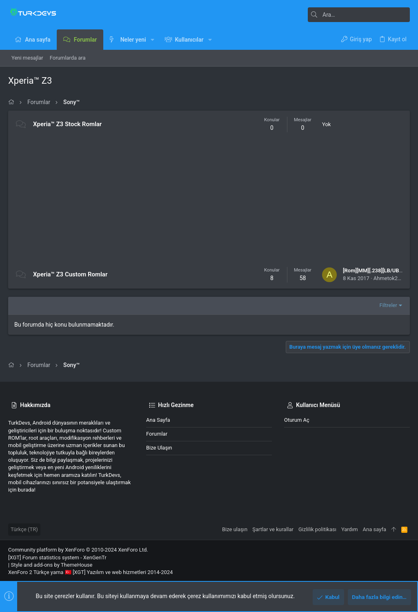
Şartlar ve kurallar (272, 529)
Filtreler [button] (388, 305)
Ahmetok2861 (390, 278)
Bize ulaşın (159, 448)
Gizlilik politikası (317, 529)
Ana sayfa (158, 420)
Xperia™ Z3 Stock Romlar (67, 124)
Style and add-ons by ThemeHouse (51, 565)
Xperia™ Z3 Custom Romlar (70, 274)
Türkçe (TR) (24, 529)
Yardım (349, 529)
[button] (152, 39)
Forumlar (156, 434)
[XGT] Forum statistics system (57, 557)
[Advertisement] (209, 199)
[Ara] (359, 14)
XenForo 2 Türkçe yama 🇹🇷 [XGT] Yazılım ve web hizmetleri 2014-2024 (90, 572)
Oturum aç (296, 420)
